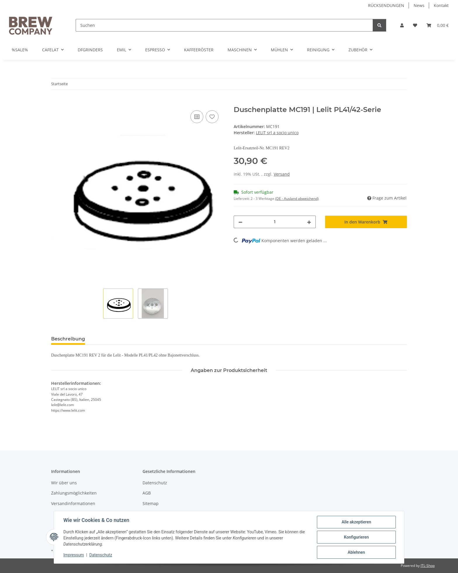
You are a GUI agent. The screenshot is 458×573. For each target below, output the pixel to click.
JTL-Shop (428, 565)
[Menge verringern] (240, 222)
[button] (401, 25)
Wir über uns (64, 482)
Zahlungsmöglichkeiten (74, 493)
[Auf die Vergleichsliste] (196, 116)
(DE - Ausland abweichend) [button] (297, 198)
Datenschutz (100, 555)
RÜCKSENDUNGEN (386, 5)
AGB (147, 493)
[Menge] (275, 222)
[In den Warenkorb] (55, 102)
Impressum (73, 555)
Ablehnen (356, 552)
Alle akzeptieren (356, 522)
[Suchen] (224, 25)
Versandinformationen (73, 503)
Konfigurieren (356, 537)
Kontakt (441, 5)
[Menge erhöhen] (309, 222)
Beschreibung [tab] (68, 339)
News (419, 5)
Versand (282, 174)
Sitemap (151, 503)
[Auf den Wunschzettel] (212, 116)
